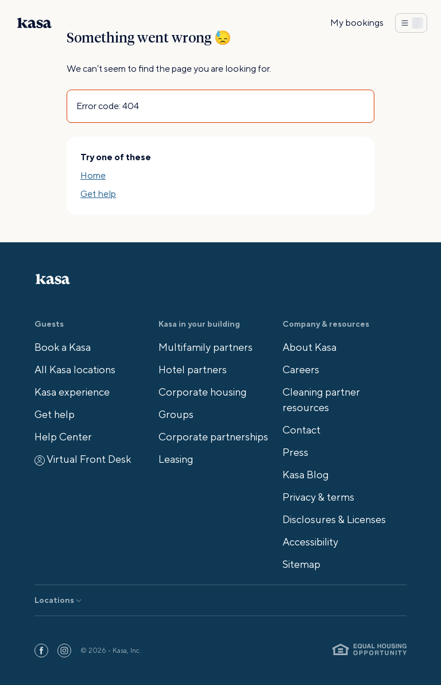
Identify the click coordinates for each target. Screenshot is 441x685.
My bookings (357, 22)
